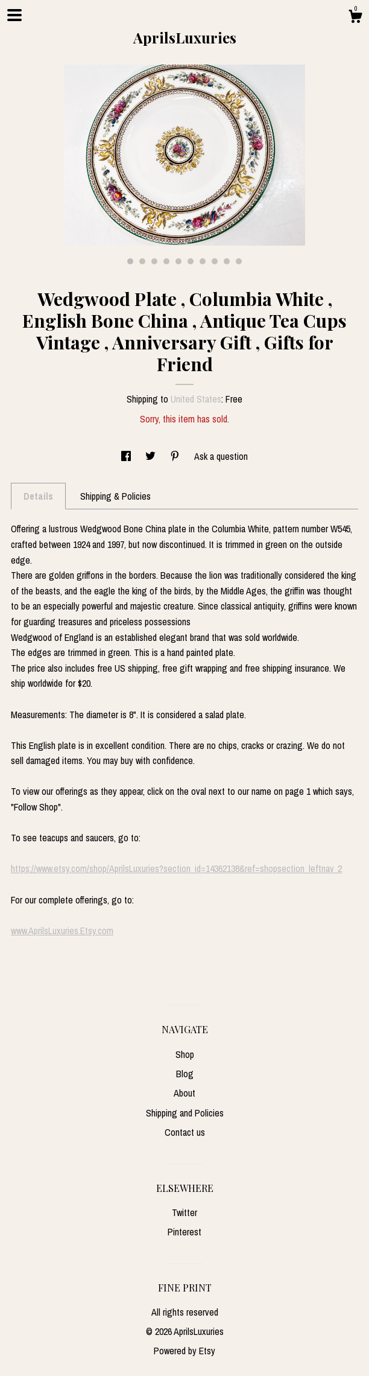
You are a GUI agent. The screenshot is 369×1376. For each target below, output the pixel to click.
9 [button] (227, 261)
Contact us (185, 1132)
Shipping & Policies (115, 496)
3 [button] (154, 261)
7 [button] (203, 261)
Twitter (184, 1212)
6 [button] (191, 261)
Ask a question (221, 456)
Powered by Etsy (184, 1350)
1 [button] (130, 261)
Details (38, 496)
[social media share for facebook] (127, 456)
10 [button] (239, 261)
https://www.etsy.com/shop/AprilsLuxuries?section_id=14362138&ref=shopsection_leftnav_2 (176, 868)
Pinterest (184, 1231)
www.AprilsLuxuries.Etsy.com (62, 930)
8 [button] (215, 261)
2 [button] (142, 261)
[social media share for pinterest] (176, 456)
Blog (185, 1073)
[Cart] (355, 18)
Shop (184, 1054)
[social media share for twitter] (151, 456)
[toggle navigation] (14, 15)
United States (196, 399)
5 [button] (178, 261)
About (184, 1093)
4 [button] (166, 261)
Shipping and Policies (185, 1113)
